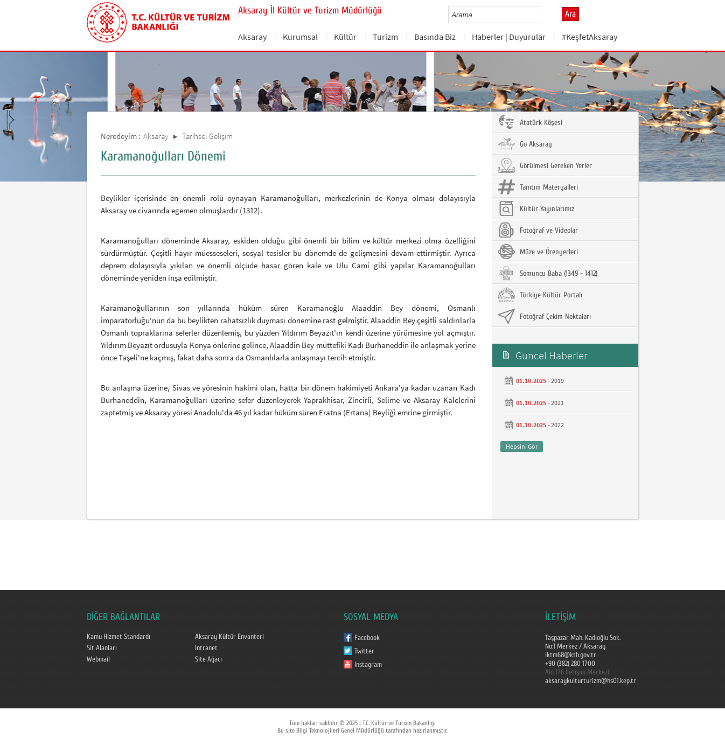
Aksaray (252, 36)
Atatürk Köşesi (530, 122)
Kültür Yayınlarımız (536, 208)
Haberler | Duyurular (509, 36)
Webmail (98, 659)
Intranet (206, 648)
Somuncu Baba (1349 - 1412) (547, 273)
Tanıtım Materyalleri (538, 186)
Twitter (364, 651)
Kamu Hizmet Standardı (118, 636)
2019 (557, 381)
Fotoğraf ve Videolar (538, 230)
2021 (557, 403)
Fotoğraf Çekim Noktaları (544, 316)
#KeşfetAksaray (589, 36)
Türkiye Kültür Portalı (540, 294)
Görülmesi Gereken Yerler (545, 165)
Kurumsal (300, 36)
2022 (557, 425)
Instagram (368, 664)
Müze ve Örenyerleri (538, 251)
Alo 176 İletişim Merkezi (577, 672)
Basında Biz (435, 36)
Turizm (385, 36)
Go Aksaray (525, 143)
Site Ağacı (208, 659)
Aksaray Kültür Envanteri (229, 636)
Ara (570, 14)
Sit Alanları (102, 648)
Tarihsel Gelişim (207, 136)
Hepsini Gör (522, 446)
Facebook (367, 637)
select (543, 14)
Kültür (345, 36)
